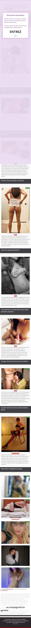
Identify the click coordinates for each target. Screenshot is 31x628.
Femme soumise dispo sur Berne (12, 180)
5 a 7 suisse (19, 597)
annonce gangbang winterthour (7, 613)
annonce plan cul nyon (21, 594)
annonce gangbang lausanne (11, 594)
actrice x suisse (25, 605)
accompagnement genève (11, 597)
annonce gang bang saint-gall (15, 610)
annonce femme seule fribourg (7, 593)
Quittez (15, 35)
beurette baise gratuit (7, 589)
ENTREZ (15, 31)
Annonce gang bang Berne (10, 250)
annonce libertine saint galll (13, 601)
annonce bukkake (24, 602)
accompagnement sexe (5, 600)
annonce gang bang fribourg (22, 612)
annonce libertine (16, 602)
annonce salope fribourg (17, 603)
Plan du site (15, 623)
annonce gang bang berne (19, 613)
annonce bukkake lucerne (6, 603)
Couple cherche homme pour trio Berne (14, 361)
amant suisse (3, 607)
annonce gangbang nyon (19, 593)
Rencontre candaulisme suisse (11, 469)
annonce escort (4, 590)
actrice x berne (9, 602)
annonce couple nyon (19, 598)
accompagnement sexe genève (7, 605)
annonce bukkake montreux (9, 598)
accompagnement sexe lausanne (17, 600)
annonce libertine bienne (10, 612)
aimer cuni (24, 603)
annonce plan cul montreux (17, 596)
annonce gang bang (18, 605)
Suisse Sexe (8, 619)
